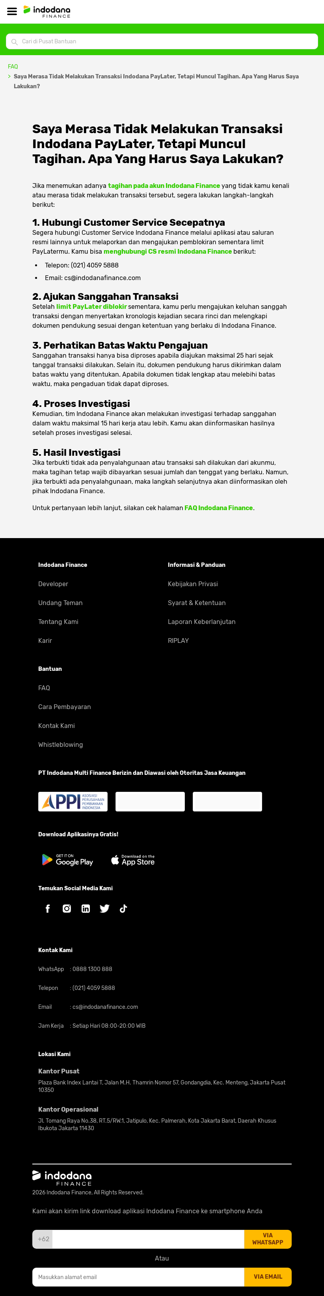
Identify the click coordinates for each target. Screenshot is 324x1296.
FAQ (13, 66)
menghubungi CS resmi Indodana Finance (168, 251)
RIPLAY (178, 640)
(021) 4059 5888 (93, 988)
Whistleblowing (60, 744)
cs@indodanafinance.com (104, 1007)
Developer (53, 584)
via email (268, 1277)
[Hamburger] (12, 12)
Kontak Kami (56, 726)
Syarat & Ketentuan (197, 603)
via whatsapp (267, 1239)
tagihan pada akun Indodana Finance (165, 185)
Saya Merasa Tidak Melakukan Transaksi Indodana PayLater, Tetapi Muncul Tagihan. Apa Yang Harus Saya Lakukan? (156, 81)
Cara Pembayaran (64, 707)
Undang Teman (60, 603)
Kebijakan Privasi (193, 584)
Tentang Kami (58, 622)
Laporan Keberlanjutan (202, 622)
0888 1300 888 (91, 969)
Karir (45, 640)
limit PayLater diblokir (92, 306)
